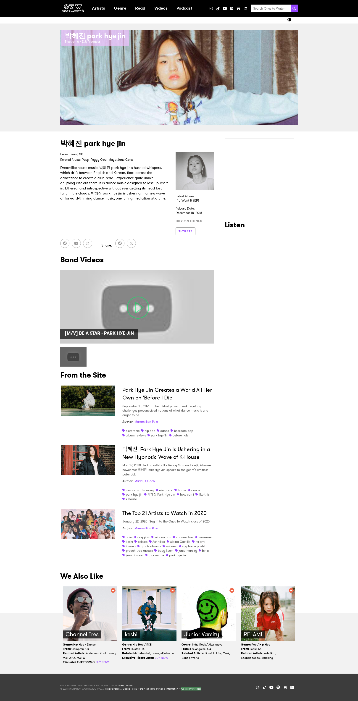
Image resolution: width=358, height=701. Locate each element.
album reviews (136, 435)
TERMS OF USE (124, 685)
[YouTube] (224, 8)
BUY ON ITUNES (189, 221)
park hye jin (159, 435)
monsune (204, 537)
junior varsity (188, 550)
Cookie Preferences (191, 688)
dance (164, 430)
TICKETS (185, 231)
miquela (171, 546)
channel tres (184, 537)
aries (129, 537)
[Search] (294, 8)
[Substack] (238, 8)
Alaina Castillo (180, 541)
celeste (142, 541)
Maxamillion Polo (146, 421)
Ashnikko (159, 541)
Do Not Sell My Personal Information (159, 688)
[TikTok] (218, 8)
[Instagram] (211, 8)
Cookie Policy (130, 688)
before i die (180, 435)
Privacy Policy (112, 688)
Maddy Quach (144, 481)
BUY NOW (102, 662)
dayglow (143, 537)
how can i (187, 494)
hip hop (150, 430)
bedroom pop (183, 430)
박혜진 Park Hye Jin (161, 494)
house (182, 490)
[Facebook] (64, 243)
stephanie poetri (193, 546)
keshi (129, 541)
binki (205, 550)
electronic (133, 430)
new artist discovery (140, 490)
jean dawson (135, 555)
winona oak (163, 537)
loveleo (131, 546)
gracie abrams (151, 546)
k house (131, 499)
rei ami (200, 541)
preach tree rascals (139, 550)
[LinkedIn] (245, 8)
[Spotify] (231, 8)
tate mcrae (156, 555)
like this (204, 494)
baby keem (166, 550)
